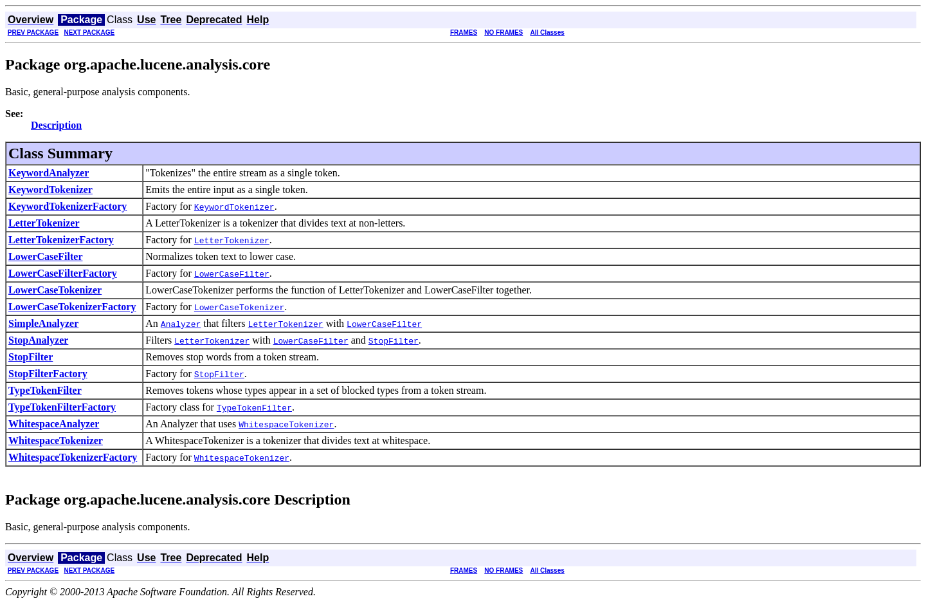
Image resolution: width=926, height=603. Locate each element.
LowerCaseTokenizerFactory (72, 306)
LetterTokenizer (43, 223)
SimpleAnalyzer (43, 323)
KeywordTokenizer (50, 189)
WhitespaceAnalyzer (53, 423)
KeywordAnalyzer (48, 172)
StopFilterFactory (47, 373)
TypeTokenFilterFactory (62, 407)
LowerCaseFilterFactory (62, 273)
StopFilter (30, 356)
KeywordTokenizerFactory (67, 206)
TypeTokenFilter (45, 390)
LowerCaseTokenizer (55, 289)
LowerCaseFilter (45, 256)
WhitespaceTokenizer (55, 440)
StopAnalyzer (38, 340)
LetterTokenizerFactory (61, 239)
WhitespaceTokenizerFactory (72, 457)
